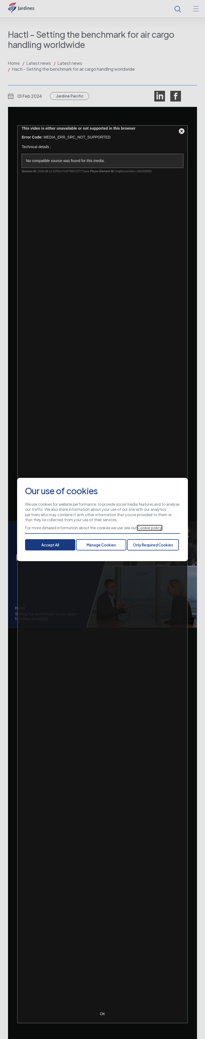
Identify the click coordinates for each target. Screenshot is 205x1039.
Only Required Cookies (153, 545)
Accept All (50, 545)
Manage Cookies (101, 545)
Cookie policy (149, 528)
